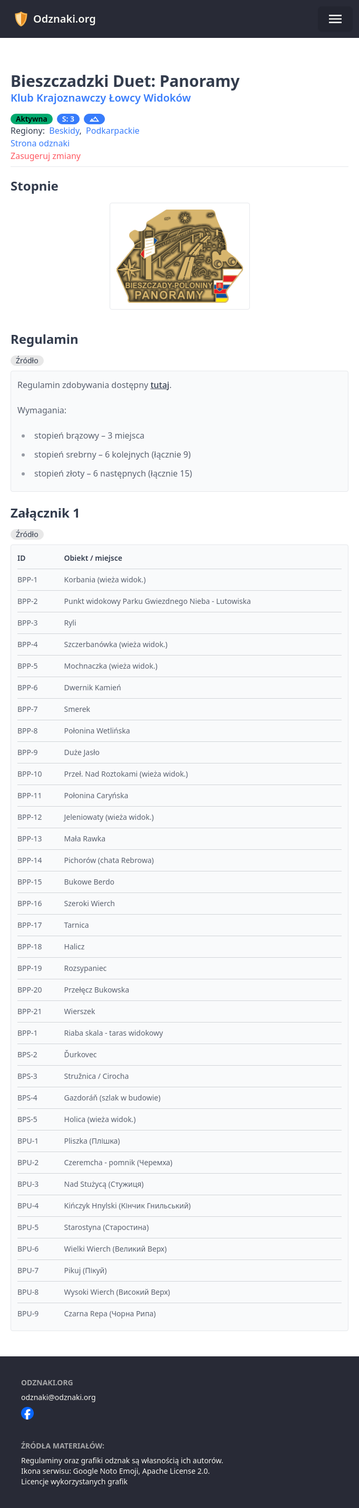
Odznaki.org (54, 19)
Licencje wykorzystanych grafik (74, 1481)
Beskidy (64, 130)
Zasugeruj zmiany (46, 156)
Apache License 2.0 (175, 1471)
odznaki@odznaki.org (58, 1397)
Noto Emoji (119, 1471)
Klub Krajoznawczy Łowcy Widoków (101, 98)
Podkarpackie (113, 130)
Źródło (27, 360)
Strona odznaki (40, 143)
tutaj (159, 385)
